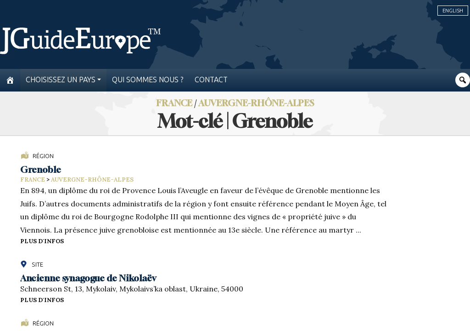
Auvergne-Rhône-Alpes (256, 102)
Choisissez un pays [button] (60, 79)
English (452, 10)
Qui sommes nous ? (148, 79)
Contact (211, 79)
